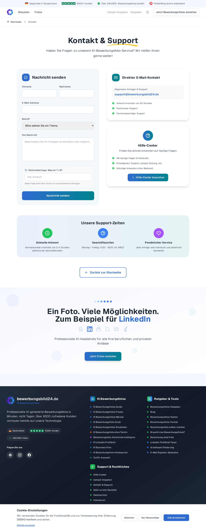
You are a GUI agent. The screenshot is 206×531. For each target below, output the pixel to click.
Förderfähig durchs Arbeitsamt (169, 3)
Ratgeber (136, 12)
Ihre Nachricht (29, 135)
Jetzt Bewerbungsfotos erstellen (176, 12)
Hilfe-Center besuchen (147, 177)
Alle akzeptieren (176, 517)
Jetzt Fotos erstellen (103, 356)
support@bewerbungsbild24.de (137, 94)
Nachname (65, 86)
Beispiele (23, 12)
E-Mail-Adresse (30, 102)
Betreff (26, 119)
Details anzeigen (26, 525)
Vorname (26, 86)
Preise (38, 12)
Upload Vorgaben (117, 12)
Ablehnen (129, 517)
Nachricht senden (58, 195)
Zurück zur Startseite (103, 272)
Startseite (14, 21)
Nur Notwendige (150, 517)
